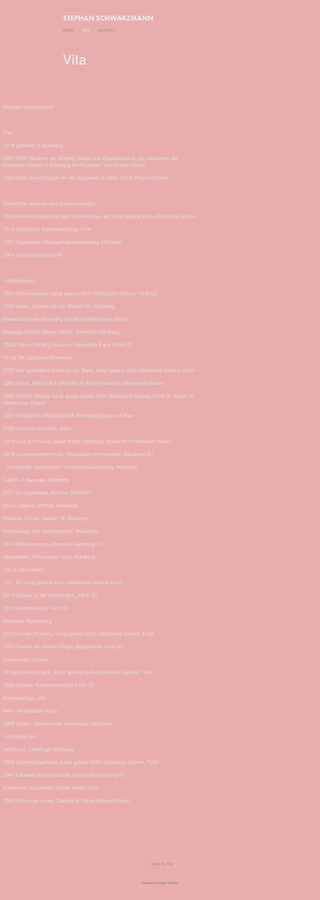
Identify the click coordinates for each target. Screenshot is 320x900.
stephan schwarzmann (108, 18)
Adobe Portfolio (168, 883)
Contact (107, 30)
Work (68, 30)
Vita (86, 30)
